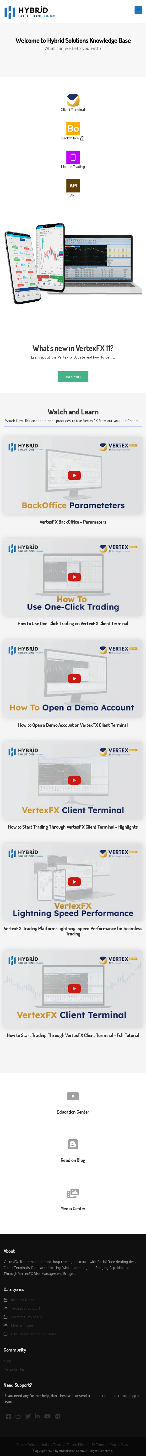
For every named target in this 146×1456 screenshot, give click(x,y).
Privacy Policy (26, 1445)
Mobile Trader (22, 1325)
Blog (7, 1360)
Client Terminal (73, 109)
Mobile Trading (73, 166)
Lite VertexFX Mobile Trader (33, 1334)
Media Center (14, 1369)
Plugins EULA (119, 1445)
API (73, 195)
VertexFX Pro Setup (26, 1317)
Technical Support (25, 1308)
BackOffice (70, 138)
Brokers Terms (51, 1445)
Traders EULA (76, 1445)
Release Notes (23, 1300)
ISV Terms (97, 1445)
